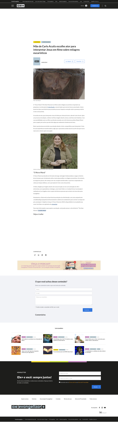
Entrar (82, 5)
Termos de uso (68, 399)
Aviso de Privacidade (83, 382)
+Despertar (56, 349)
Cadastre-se (95, 5)
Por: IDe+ (67, 349)
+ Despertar (37, 42)
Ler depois (68, 61)
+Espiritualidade (62, 349)
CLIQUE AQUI (42, 210)
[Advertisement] (59, 25)
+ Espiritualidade (46, 42)
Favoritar (79, 61)
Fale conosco (93, 399)
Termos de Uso (72, 382)
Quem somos (24, 399)
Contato (58, 399)
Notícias (34, 399)
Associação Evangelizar (46, 399)
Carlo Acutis (51, 107)
